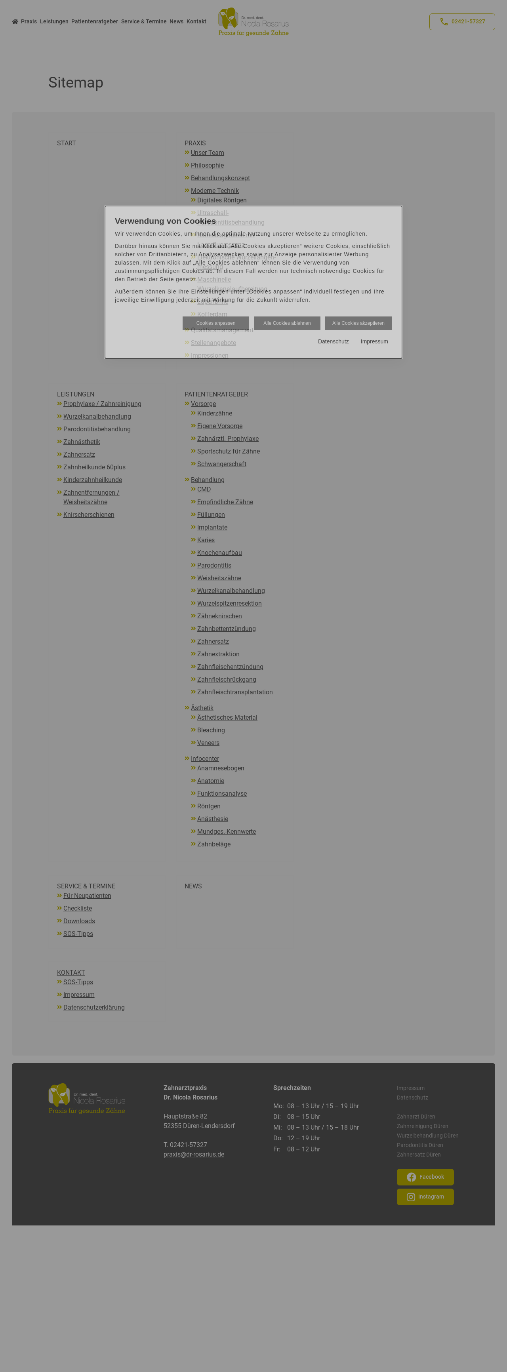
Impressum (374, 341)
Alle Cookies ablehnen (287, 323)
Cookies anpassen (216, 323)
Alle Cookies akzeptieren (358, 323)
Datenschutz (333, 341)
